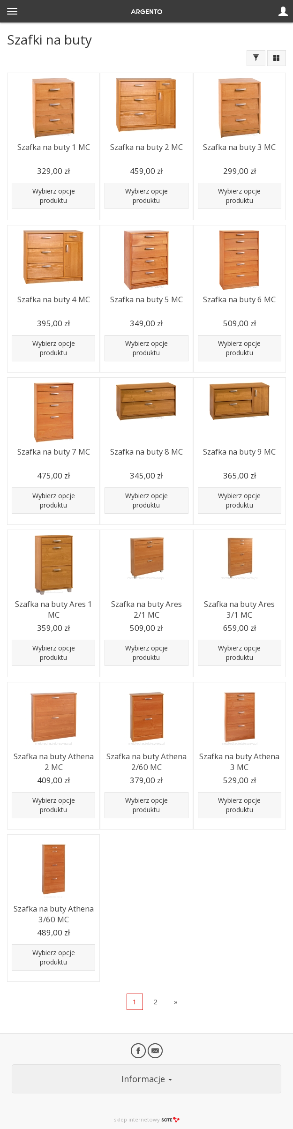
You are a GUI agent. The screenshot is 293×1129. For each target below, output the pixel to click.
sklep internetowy (147, 1119)
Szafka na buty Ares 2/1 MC (146, 609)
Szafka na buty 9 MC (239, 451)
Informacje (146, 1078)
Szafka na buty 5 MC (146, 299)
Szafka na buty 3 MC (239, 147)
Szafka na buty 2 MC (146, 147)
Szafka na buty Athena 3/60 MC (54, 914)
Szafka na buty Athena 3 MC (239, 761)
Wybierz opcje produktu (53, 196)
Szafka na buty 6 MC (239, 299)
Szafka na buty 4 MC (53, 299)
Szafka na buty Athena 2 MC (54, 761)
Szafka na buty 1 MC (53, 147)
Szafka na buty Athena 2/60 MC (146, 761)
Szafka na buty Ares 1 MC (53, 609)
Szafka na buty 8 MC (146, 451)
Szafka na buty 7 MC (53, 451)
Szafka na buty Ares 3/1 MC (239, 609)
